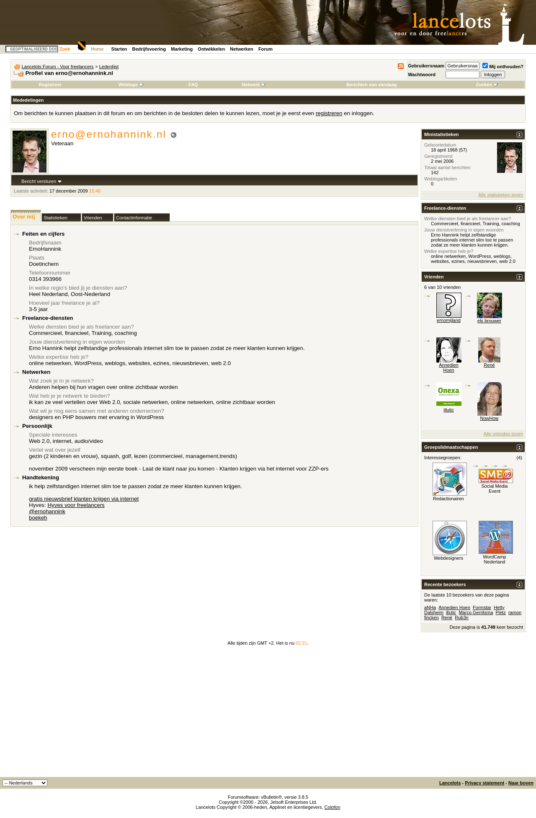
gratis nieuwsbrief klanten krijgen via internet (84, 499)
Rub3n (461, 617)
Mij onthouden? (502, 66)
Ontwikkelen (211, 48)
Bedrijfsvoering (149, 48)
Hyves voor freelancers (75, 505)
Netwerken (241, 48)
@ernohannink (47, 511)
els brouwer (489, 320)
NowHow (489, 418)
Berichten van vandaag (371, 84)
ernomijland (449, 320)
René (489, 365)
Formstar (482, 607)
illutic (448, 409)
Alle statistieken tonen (500, 194)
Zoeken (487, 84)
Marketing (182, 48)
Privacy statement (484, 782)
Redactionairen (448, 498)
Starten (119, 48)
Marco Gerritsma (476, 612)
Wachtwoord (422, 74)
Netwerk (254, 84)
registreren (329, 113)
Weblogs (131, 84)
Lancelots (450, 782)
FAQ (193, 84)
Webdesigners (448, 558)
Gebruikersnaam (426, 65)
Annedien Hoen (449, 368)
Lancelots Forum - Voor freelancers (58, 66)
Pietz (500, 612)
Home (97, 48)
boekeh (38, 517)
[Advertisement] (268, 714)
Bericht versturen (38, 181)
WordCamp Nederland (494, 559)
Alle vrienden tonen (503, 433)
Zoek (64, 48)
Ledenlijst (109, 66)
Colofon (332, 807)
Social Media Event (495, 489)
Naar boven (520, 782)
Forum (265, 48)
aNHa (430, 607)
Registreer (50, 84)
